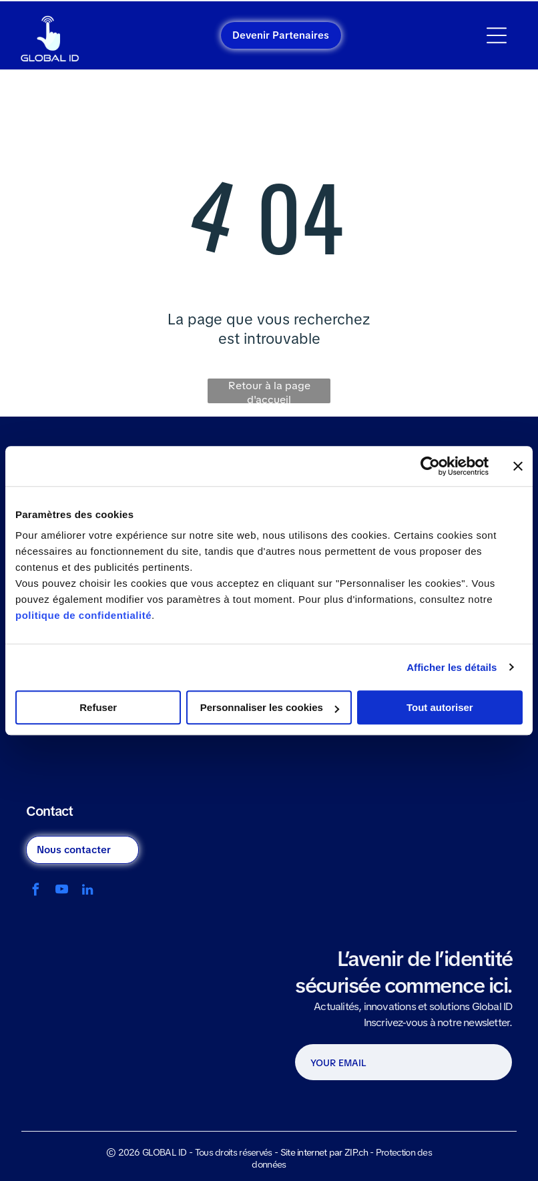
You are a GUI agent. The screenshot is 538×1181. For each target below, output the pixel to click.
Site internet (303, 1152)
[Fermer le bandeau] (518, 466)
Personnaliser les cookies (269, 707)
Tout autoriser (440, 707)
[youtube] (61, 891)
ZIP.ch (356, 1152)
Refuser (98, 707)
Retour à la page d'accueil (269, 391)
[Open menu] (497, 35)
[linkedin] (87, 891)
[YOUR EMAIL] (381, 1063)
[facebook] (35, 891)
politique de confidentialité (83, 615)
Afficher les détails (452, 667)
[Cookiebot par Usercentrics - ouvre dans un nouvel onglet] (430, 466)
